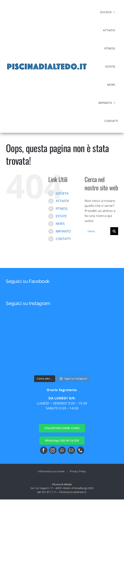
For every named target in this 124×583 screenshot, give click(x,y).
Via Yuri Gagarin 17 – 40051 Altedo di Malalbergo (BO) (62, 488)
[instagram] (53, 450)
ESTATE (61, 216)
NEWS (60, 223)
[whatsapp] (62, 450)
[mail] (71, 450)
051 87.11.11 (49, 492)
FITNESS (62, 208)
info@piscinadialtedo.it (73, 492)
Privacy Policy (78, 471)
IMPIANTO (63, 231)
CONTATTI (63, 239)
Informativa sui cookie (51, 471)
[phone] (80, 450)
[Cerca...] (97, 231)
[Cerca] (114, 231)
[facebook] (43, 450)
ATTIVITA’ (62, 201)
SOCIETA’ (62, 193)
